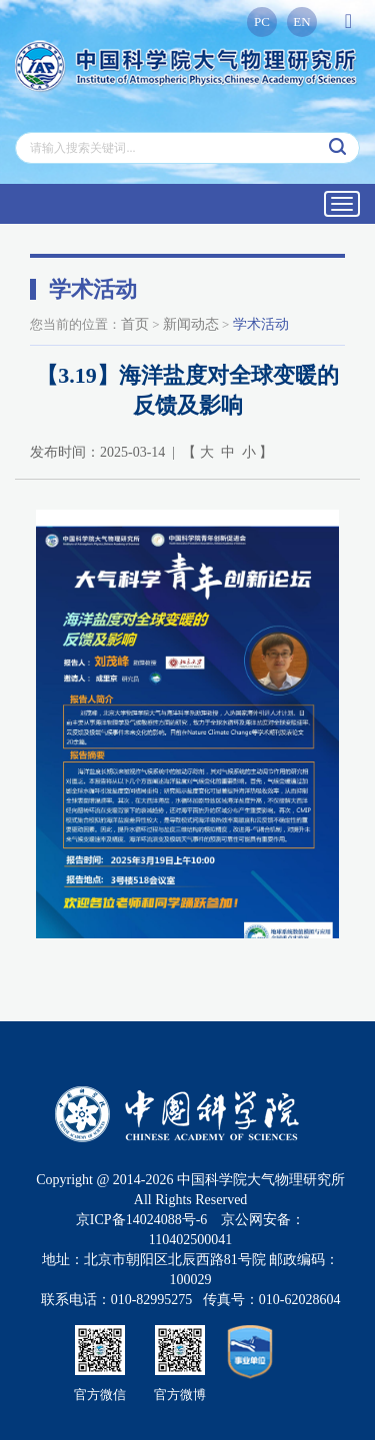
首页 (135, 324)
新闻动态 (191, 324)
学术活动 (261, 324)
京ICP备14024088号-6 (141, 1219)
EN (301, 21)
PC (262, 21)
